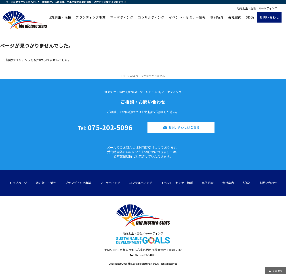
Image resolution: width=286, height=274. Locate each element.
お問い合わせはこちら (184, 127)
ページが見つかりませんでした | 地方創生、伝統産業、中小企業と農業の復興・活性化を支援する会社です (64, 2)
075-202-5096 (105, 127)
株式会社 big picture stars (142, 263)
